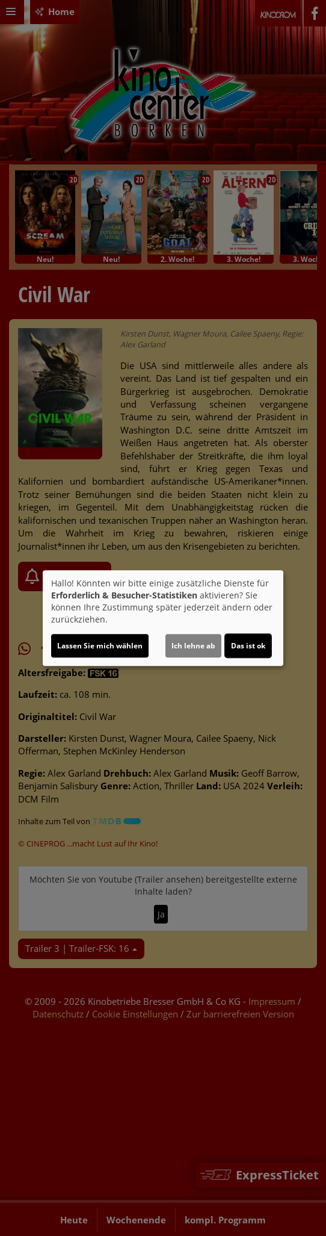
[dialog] (163, 618)
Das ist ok (248, 646)
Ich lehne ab (193, 646)
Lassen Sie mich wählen (100, 646)
